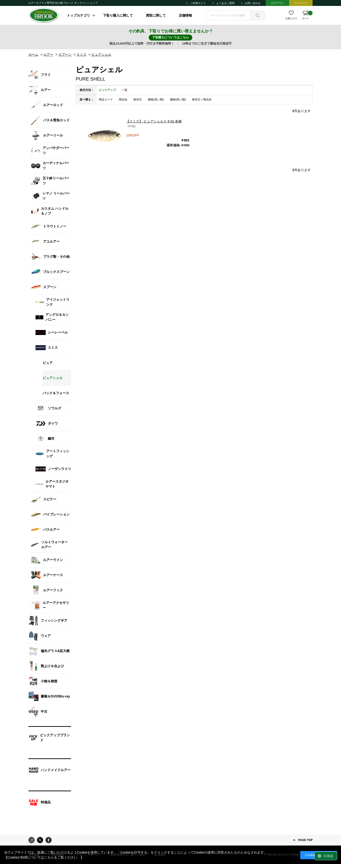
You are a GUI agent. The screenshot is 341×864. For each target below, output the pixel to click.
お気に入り (291, 18)
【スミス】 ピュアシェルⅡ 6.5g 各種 (154, 121)
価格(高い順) (178, 99)
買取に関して (156, 15)
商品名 (123, 99)
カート (307, 15)
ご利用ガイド (198, 3)
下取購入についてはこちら (170, 37)
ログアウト (277, 3)
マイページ (300, 3)
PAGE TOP (305, 840)
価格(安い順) (156, 99)
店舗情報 (185, 15)
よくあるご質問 (225, 3)
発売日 (137, 99)
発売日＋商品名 (202, 99)
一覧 (124, 90)
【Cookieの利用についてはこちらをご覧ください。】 (44, 857)
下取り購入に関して (118, 15)
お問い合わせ (252, 3)
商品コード (106, 99)
